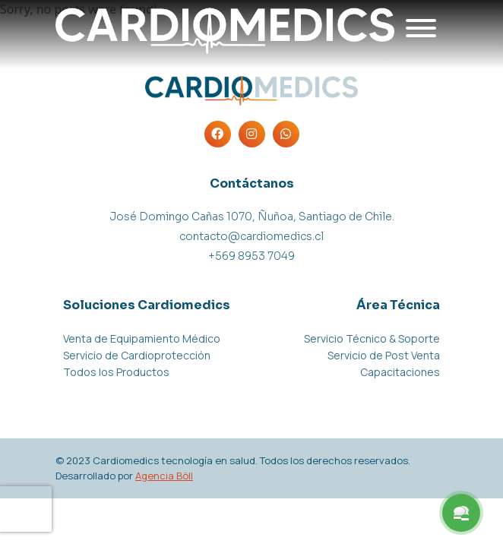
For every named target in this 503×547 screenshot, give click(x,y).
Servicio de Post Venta (383, 355)
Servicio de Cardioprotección (136, 355)
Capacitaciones (400, 372)
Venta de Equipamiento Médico (141, 338)
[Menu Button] (461, 513)
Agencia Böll (164, 475)
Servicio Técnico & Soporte (372, 338)
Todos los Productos (116, 372)
